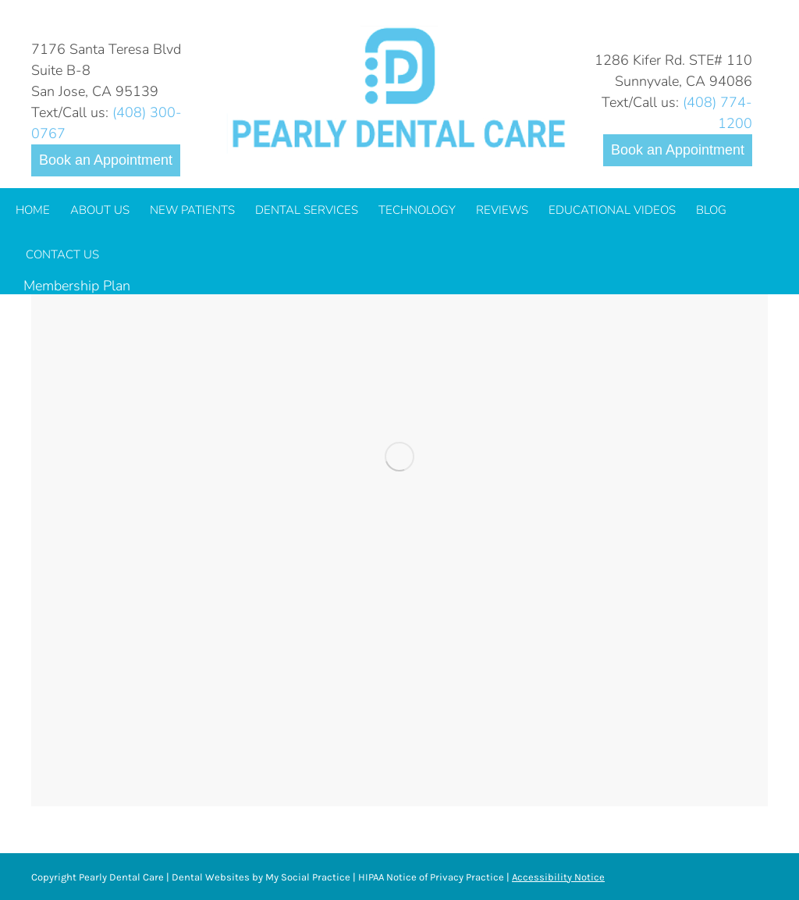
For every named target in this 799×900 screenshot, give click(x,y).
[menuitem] (33, 210)
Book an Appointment (105, 160)
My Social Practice (306, 877)
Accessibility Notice (558, 877)
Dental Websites (211, 877)
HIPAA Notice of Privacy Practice (431, 877)
